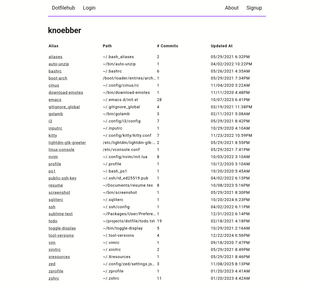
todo (53, 221)
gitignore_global (64, 107)
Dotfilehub (63, 8)
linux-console (62, 149)
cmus (54, 85)
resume (56, 185)
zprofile (56, 271)
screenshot (59, 192)
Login (89, 8)
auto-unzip (59, 64)
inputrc (55, 128)
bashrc (55, 71)
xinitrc (55, 249)
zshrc (54, 278)
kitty (53, 135)
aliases (55, 56)
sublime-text (61, 214)
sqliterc (56, 199)
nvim (53, 156)
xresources (59, 256)
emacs (55, 99)
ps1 (52, 171)
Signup (254, 8)
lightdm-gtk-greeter (67, 142)
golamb (56, 114)
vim (52, 242)
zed (52, 264)
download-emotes (66, 92)
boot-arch (58, 78)
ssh (52, 207)
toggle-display (62, 228)
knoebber (64, 30)
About (232, 8)
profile (55, 164)
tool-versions (61, 235)
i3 (50, 121)
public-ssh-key (63, 178)
